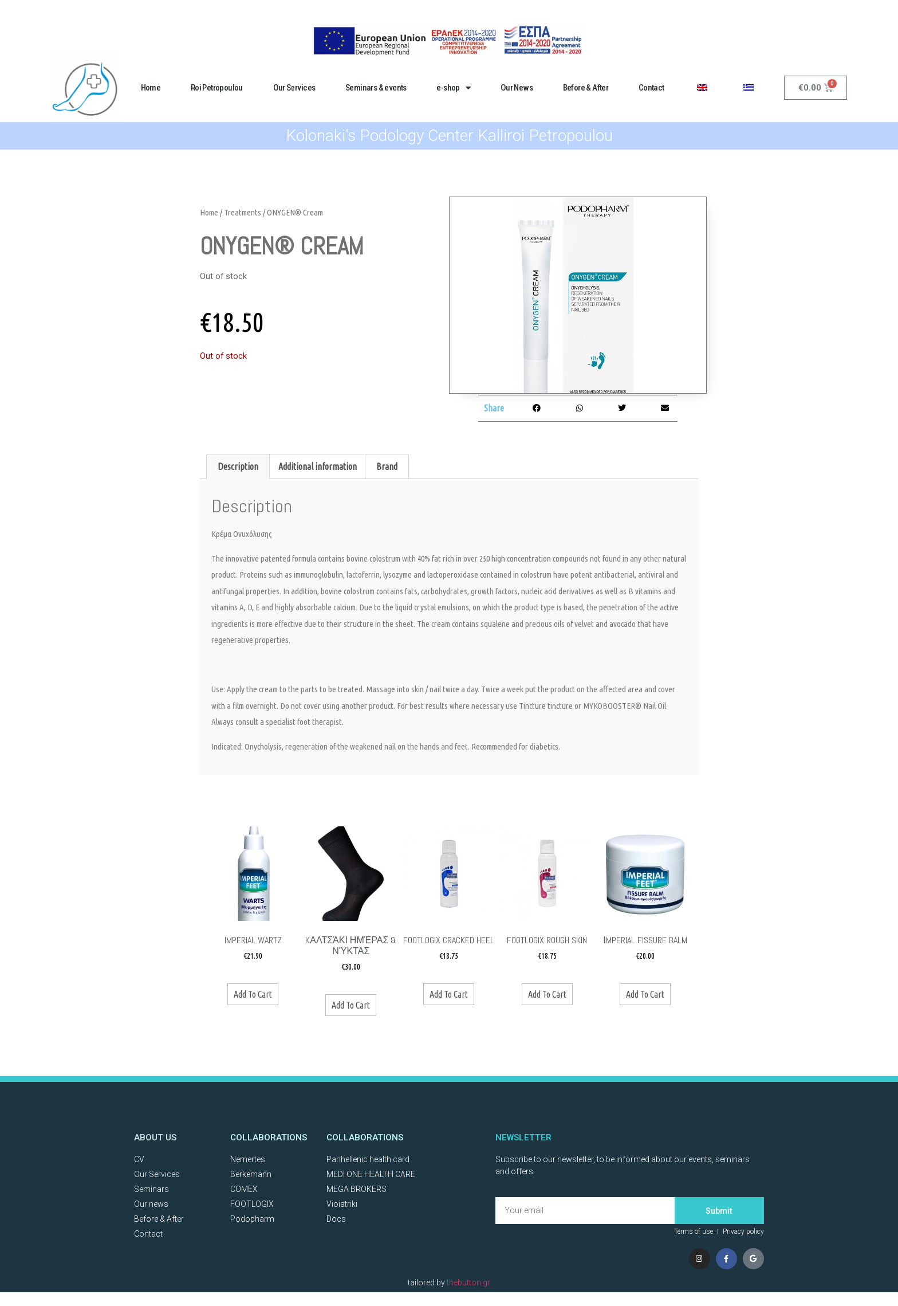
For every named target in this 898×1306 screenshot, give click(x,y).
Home (151, 88)
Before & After (586, 88)
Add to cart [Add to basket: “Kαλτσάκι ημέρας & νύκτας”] (351, 1005)
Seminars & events (376, 88)
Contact (651, 88)
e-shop (453, 88)
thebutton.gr (468, 1285)
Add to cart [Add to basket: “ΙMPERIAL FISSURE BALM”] (645, 994)
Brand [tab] (386, 466)
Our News (517, 88)
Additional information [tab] (317, 466)
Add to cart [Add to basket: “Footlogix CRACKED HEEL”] (449, 994)
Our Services (294, 88)
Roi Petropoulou (217, 88)
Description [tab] (238, 466)
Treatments (242, 212)
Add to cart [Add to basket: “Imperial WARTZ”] (253, 994)
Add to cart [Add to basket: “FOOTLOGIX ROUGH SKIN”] (547, 994)
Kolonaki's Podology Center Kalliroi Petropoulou (449, 135)
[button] (537, 408)
